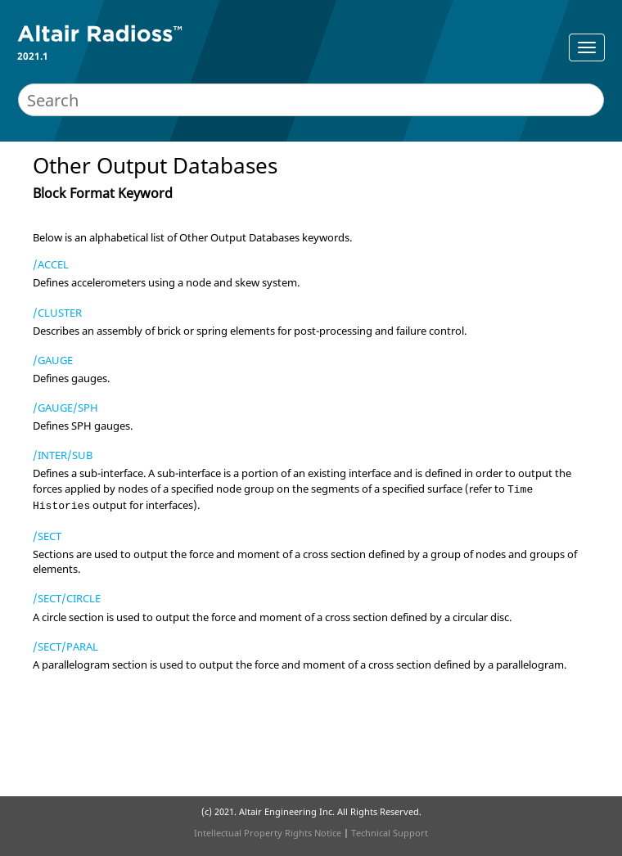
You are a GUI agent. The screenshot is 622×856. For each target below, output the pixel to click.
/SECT (47, 536)
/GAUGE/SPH (65, 407)
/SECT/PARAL (65, 646)
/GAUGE (53, 360)
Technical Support (389, 833)
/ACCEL (51, 264)
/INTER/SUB (62, 455)
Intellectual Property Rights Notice (267, 833)
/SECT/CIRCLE (67, 598)
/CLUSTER (57, 312)
